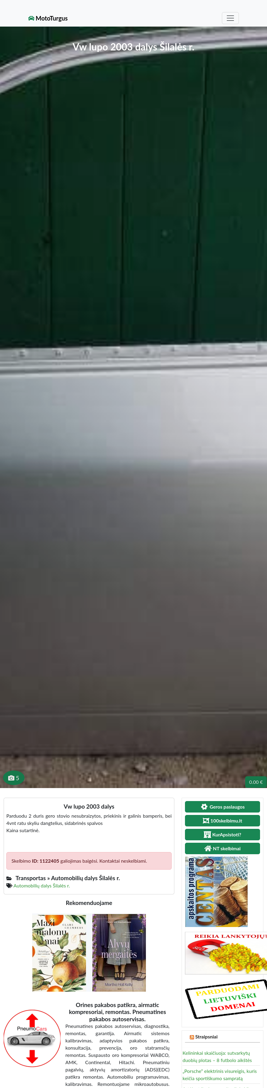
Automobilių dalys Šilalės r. (42, 885)
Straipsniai (206, 1036)
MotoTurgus (48, 18)
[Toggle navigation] (230, 18)
